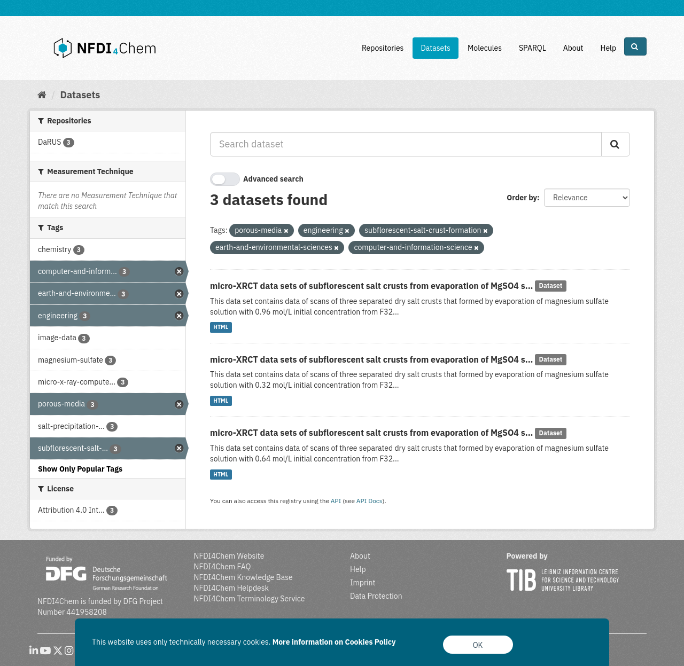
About (573, 48)
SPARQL (532, 48)
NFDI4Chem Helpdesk (231, 588)
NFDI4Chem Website (229, 556)
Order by (522, 197)
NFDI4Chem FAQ (222, 566)
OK (478, 645)
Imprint (362, 582)
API (336, 501)
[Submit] (615, 144)
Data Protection (376, 596)
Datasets (435, 48)
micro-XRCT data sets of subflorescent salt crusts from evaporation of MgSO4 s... (371, 285)
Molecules (485, 48)
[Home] (41, 95)
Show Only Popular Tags (80, 469)
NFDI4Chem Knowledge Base (243, 577)
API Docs (369, 501)
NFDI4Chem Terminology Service (249, 599)
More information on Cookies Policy (334, 642)
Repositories (383, 48)
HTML (220, 327)
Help (608, 48)
